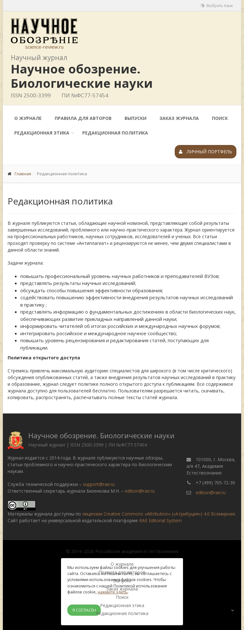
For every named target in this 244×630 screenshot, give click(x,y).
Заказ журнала (179, 118)
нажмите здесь (113, 592)
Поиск (220, 118)
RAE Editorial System (160, 520)
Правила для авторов (83, 118)
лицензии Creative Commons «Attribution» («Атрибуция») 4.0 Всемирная (158, 514)
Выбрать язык (217, 5)
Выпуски (135, 118)
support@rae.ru (99, 484)
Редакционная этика (41, 133)
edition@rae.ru (140, 491)
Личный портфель (205, 152)
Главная (23, 174)
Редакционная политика (115, 133)
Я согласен (84, 610)
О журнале (28, 118)
